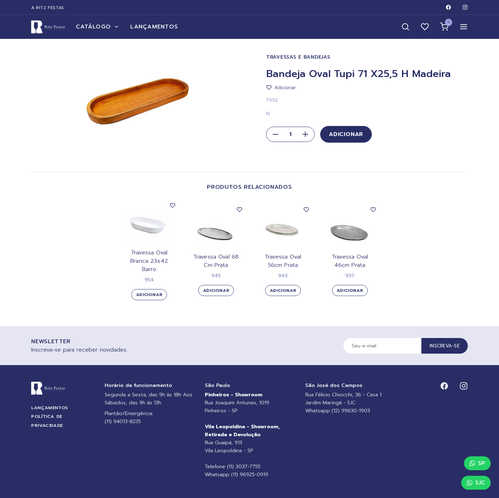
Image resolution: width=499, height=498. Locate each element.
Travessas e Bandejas (298, 57)
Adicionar (346, 134)
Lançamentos (154, 27)
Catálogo (97, 27)
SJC (476, 483)
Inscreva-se (444, 345)
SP (477, 463)
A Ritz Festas (47, 8)
